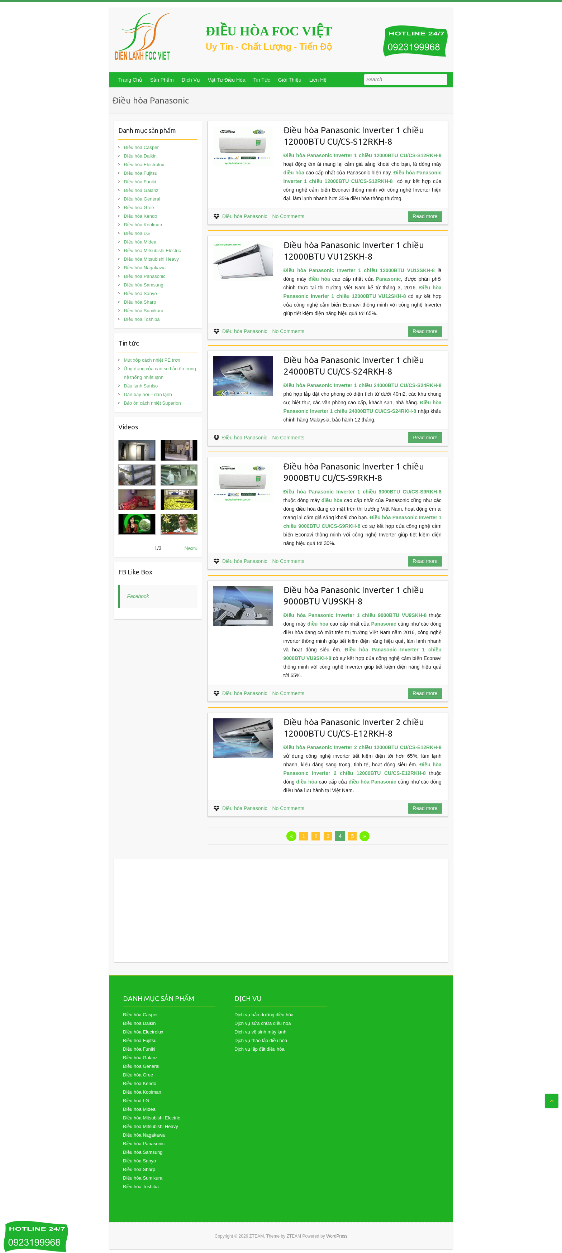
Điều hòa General (142, 199)
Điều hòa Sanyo (140, 293)
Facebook (138, 596)
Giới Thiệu (289, 80)
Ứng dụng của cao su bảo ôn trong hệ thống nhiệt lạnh (160, 373)
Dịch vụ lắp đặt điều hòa (259, 1049)
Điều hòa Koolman (143, 224)
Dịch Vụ (191, 80)
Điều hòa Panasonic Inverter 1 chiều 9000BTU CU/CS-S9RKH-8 (363, 492)
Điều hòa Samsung (143, 285)
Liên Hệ (318, 80)
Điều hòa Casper (141, 147)
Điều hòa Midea (140, 242)
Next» (191, 548)
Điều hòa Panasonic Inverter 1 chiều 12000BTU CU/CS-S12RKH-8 (363, 155)
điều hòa (294, 172)
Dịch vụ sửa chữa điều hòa (262, 1023)
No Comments (288, 216)
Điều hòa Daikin (140, 156)
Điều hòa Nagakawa (145, 267)
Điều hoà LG (137, 233)
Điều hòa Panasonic (244, 216)
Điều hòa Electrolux (144, 164)
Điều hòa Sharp (140, 302)
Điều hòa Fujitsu (140, 173)
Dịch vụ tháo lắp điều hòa (260, 1040)
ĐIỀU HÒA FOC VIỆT (269, 31)
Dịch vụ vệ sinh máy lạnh (260, 1032)
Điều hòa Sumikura (143, 310)
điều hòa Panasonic (372, 782)
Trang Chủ (130, 80)
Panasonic (388, 279)
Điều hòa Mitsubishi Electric (152, 250)
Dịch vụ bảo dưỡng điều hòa (264, 1014)
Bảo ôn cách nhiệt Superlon (152, 403)
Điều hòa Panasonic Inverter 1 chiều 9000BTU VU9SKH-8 (355, 615)
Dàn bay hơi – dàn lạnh (148, 394)
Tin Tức (261, 80)
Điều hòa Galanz (141, 190)
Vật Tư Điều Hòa (227, 80)
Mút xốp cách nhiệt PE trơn (152, 360)
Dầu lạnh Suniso (141, 386)
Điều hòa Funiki (140, 181)
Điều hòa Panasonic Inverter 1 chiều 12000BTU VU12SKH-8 (359, 270)
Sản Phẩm (162, 80)
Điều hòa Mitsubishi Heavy (151, 259)
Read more (425, 216)
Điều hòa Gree (139, 207)
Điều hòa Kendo (140, 216)
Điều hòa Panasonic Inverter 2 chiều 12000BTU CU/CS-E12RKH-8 (363, 747)
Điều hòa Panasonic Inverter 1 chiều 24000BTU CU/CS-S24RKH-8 (363, 385)
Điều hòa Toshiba (141, 319)
